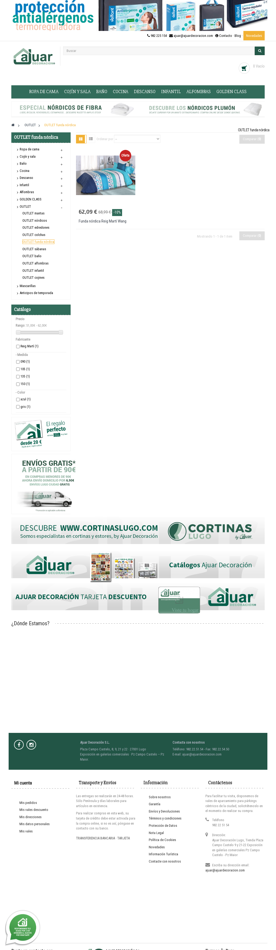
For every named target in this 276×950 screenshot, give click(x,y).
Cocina (120, 91)
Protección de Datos (163, 826)
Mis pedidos (28, 803)
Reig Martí (29, 346)
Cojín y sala (77, 91)
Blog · (238, 36)
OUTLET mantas (33, 213)
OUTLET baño (32, 256)
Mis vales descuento (33, 810)
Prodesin (166, 933)
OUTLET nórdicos (34, 220)
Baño (101, 91)
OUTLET (25, 206)
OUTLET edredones (35, 227)
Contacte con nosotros (165, 861)
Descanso (145, 91)
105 (25, 369)
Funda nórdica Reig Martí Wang (102, 221)
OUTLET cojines (33, 278)
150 (25, 384)
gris (25, 407)
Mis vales (26, 831)
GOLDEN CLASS (231, 91)
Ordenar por (104, 139)
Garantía (154, 804)
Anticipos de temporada (36, 293)
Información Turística (163, 854)
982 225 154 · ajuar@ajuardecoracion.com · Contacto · (190, 36)
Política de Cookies (162, 840)
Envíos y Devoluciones (164, 811)
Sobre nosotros (160, 797)
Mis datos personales (34, 824)
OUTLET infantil (33, 271)
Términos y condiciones (165, 818)
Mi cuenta (23, 783)
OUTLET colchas (33, 235)
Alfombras (199, 91)
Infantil (171, 91)
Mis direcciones (30, 817)
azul (25, 399)
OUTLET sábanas (34, 249)
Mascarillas (28, 286)
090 (25, 361)
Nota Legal (156, 833)
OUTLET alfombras (35, 263)
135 (25, 376)
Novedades (254, 36)
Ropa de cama (43, 91)
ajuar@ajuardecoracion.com (225, 870)
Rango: (20, 325)
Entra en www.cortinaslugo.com (138, 947)
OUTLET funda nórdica (38, 242)
